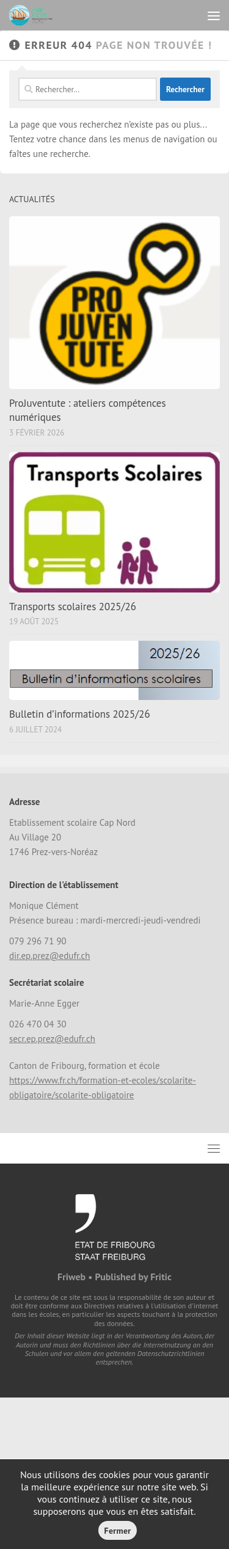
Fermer (117, 1530)
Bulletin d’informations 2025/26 (79, 714)
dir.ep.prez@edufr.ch (49, 955)
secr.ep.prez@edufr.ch (52, 1038)
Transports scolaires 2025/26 (72, 606)
